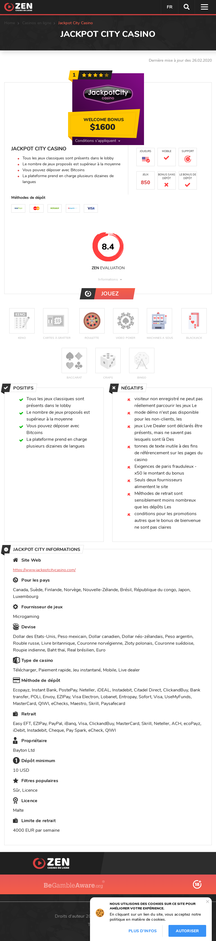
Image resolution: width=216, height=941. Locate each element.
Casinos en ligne (36, 23)
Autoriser (187, 931)
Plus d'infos (143, 931)
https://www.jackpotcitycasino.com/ (44, 570)
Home (9, 23)
